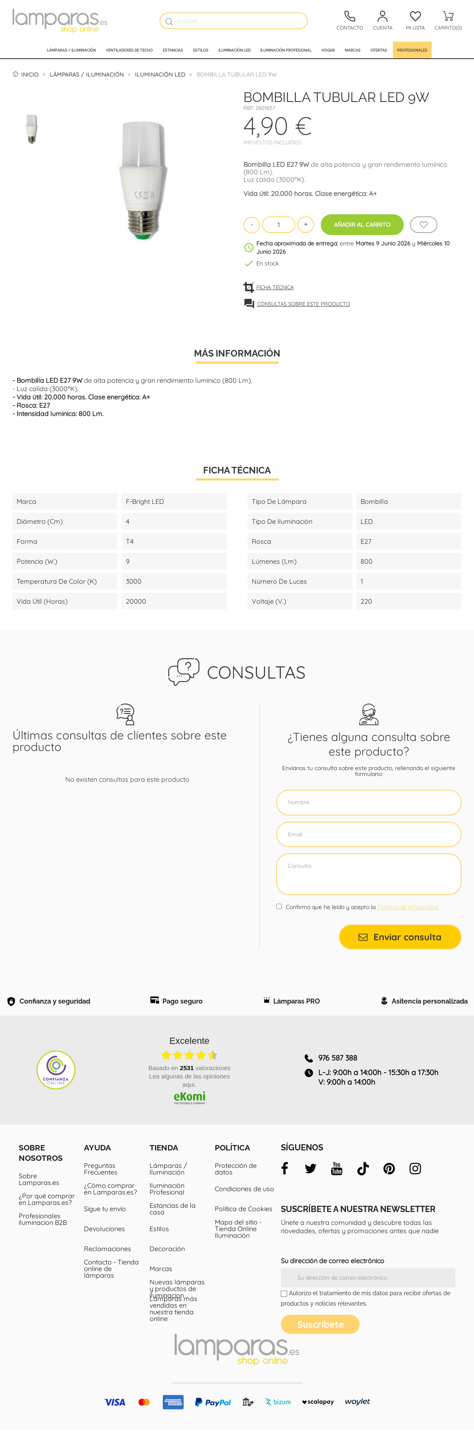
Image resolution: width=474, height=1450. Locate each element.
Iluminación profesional (286, 49)
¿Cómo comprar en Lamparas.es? (110, 1209)
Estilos (201, 49)
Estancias (173, 49)
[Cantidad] (278, 224)
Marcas (353, 49)
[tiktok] (363, 1190)
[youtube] (337, 1190)
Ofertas (379, 49)
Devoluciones (104, 1249)
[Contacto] (349, 20)
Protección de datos (236, 1189)
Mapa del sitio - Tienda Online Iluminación (238, 1249)
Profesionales (412, 49)
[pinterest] (389, 1190)
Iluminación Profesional (167, 1209)
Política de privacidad (407, 907)
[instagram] (415, 1190)
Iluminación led (235, 49)
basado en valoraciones (189, 1088)
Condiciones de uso (244, 1209)
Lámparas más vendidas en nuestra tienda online (173, 1329)
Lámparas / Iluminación (71, 49)
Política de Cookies (244, 1229)
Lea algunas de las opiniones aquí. (189, 1101)
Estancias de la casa (173, 1229)
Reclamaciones (107, 1269)
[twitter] (311, 1190)
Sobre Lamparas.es (39, 1199)
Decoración (167, 1269)
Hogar (328, 49)
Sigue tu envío (105, 1229)
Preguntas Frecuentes (101, 1189)
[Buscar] (234, 20)
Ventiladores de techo (129, 49)
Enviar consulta (400, 937)
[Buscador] (169, 21)
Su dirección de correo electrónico (332, 1281)
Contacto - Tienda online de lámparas (111, 1289)
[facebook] (285, 1190)
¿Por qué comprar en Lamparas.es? (47, 1219)
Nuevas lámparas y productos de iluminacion (177, 1309)
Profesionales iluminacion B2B (43, 1239)
